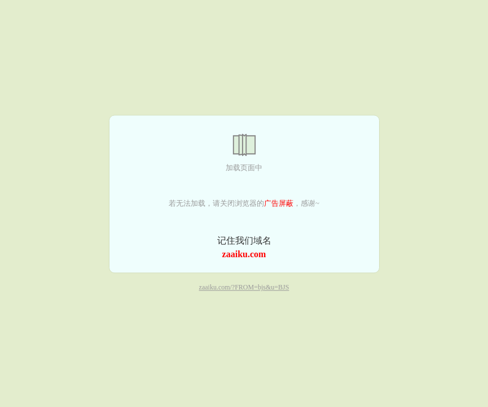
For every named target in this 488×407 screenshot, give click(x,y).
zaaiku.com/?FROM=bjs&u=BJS (244, 288)
